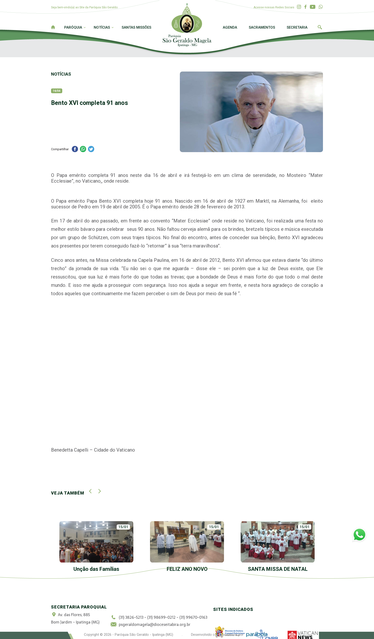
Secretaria (297, 27)
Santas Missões (136, 27)
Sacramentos (262, 27)
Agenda (230, 27)
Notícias (102, 27)
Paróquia (73, 27)
